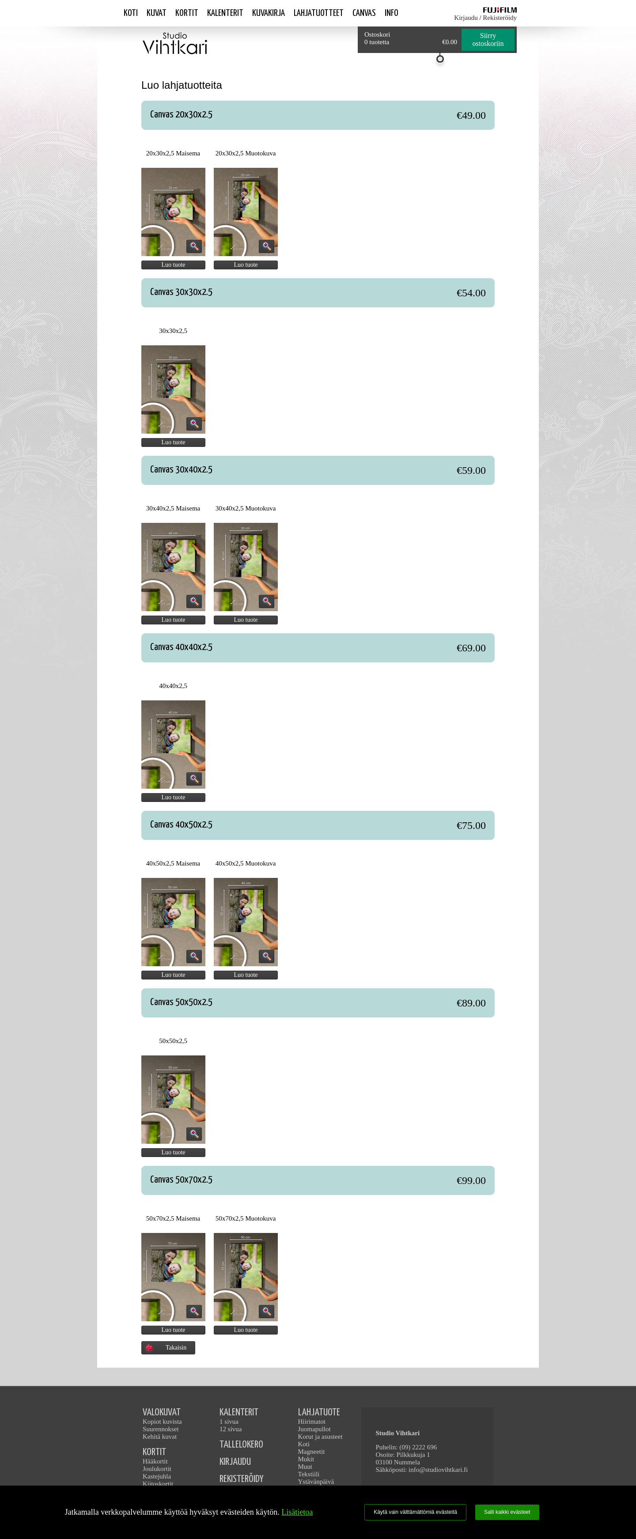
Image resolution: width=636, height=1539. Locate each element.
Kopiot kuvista (162, 1421)
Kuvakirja (268, 13)
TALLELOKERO (241, 1445)
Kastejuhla (157, 1476)
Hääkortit (155, 1461)
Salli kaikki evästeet (507, 1512)
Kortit (186, 13)
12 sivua (231, 1429)
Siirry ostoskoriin (488, 39)
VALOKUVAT (162, 1412)
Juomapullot (314, 1429)
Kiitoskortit (158, 1483)
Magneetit (311, 1451)
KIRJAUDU (235, 1462)
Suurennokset (161, 1429)
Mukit (306, 1459)
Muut (305, 1466)
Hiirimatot (312, 1421)
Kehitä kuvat (160, 1436)
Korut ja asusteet (320, 1436)
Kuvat (157, 13)
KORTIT (154, 1452)
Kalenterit (225, 13)
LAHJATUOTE (319, 1412)
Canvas (364, 13)
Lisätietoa (297, 1512)
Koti (131, 13)
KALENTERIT (239, 1412)
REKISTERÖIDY (241, 1479)
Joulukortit (157, 1468)
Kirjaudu (465, 17)
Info (391, 13)
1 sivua (229, 1421)
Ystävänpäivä (316, 1481)
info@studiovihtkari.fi (438, 1469)
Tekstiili (309, 1474)
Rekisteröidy (500, 17)
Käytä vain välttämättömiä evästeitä (415, 1512)
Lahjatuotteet (319, 13)
